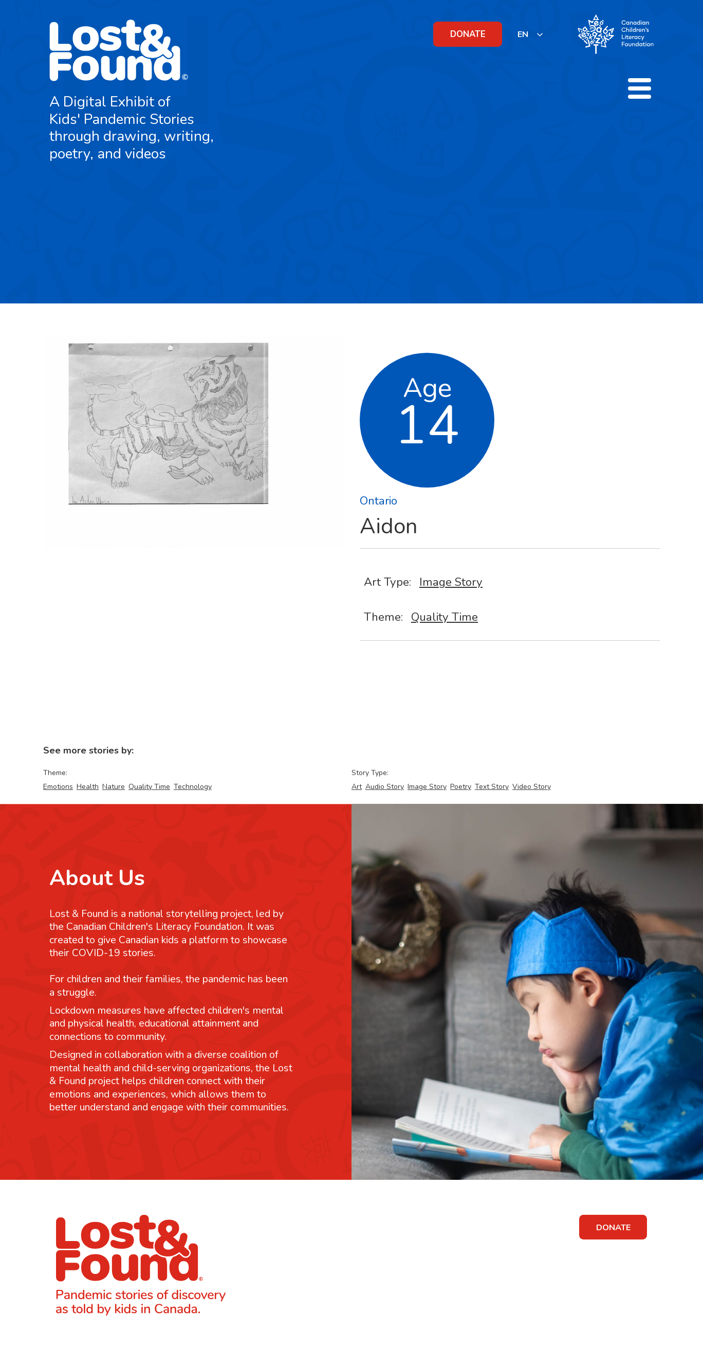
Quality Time (444, 617)
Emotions (58, 787)
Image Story (451, 582)
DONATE (468, 34)
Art (356, 787)
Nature (113, 787)
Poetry (460, 787)
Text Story (492, 787)
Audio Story (384, 787)
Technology (193, 787)
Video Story (531, 787)
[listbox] (530, 34)
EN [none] (522, 34)
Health (88, 787)
